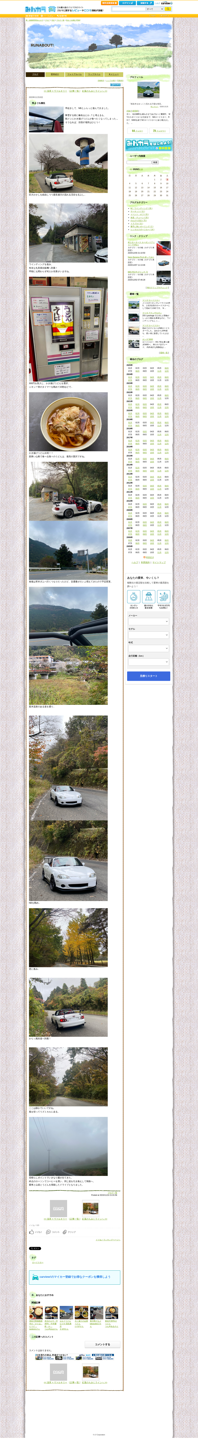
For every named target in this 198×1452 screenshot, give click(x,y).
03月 (145, 377)
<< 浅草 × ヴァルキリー (55, 91)
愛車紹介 (55, 74)
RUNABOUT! (42, 45)
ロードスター (37, 1262)
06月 (167, 368)
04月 (152, 377)
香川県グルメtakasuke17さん (95, 1323)
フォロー (137, 130)
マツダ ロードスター (151, 300)
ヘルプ (157, 3)
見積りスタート (149, 676)
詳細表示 (101, 80)
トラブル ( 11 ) (137, 223)
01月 (130, 377)
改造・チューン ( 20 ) (140, 217)
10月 (152, 389)
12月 (167, 371)
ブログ (47, 20)
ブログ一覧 (60, 20)
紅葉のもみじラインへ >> (94, 91)
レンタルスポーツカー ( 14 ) (142, 229)
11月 (159, 371)
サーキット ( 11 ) (138, 211)
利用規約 (145, 562)
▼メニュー (114, 74)
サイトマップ (159, 562)
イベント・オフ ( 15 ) (140, 214)
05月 (159, 377)
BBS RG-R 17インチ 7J (138, 272)
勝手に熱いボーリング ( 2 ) (142, 226)
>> (141, 169)
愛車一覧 (164, 353)
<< (131, 169)
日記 (53, 20)
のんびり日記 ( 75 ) (139, 220)
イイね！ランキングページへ (108, 1240)
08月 (137, 371)
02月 (137, 377)
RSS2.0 (150, 557)
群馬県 (135, 111)
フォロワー (159, 130)
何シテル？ (154, 107)
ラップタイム (94, 74)
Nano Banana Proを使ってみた (141, 257)
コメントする (102, 1344)
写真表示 (120, 80)
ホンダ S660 (147, 339)
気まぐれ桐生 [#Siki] (73, 20)
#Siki (129, 111)
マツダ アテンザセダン (152, 313)
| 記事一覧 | (74, 91)
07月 (130, 380)
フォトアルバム (74, 74)
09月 (145, 389)
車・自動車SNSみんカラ (34, 20)
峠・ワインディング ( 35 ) (141, 208)
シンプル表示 (111, 80)
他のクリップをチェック (157, 287)
